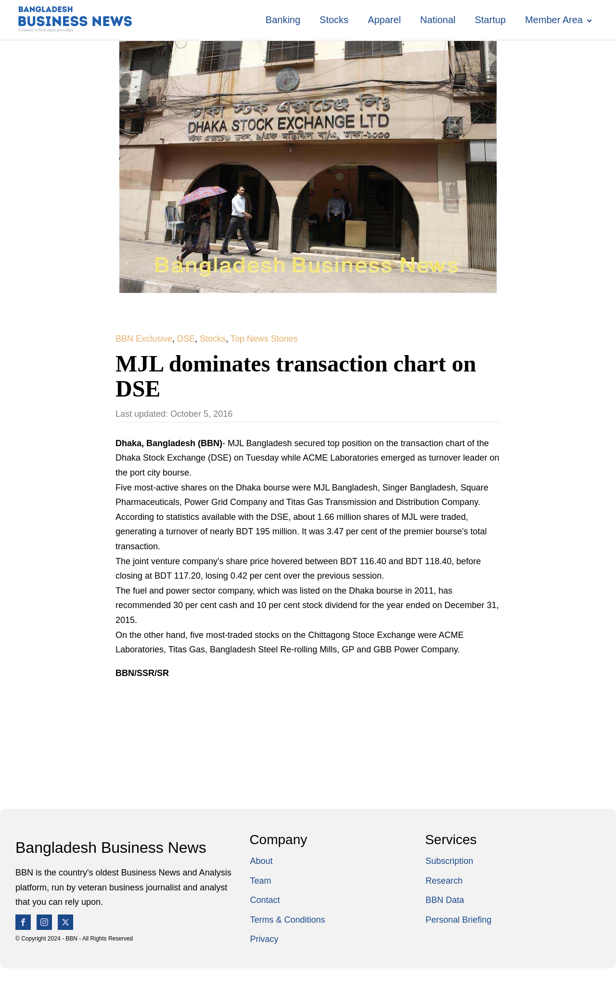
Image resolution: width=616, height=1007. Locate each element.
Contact (265, 900)
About (261, 861)
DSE (186, 339)
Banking (283, 19)
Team (260, 881)
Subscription (449, 861)
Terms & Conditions (287, 920)
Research (443, 881)
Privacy (264, 939)
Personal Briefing (458, 920)
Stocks (334, 19)
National (437, 19)
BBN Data (444, 900)
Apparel (384, 19)
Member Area (554, 19)
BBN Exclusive (144, 339)
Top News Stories (264, 339)
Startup (490, 19)
